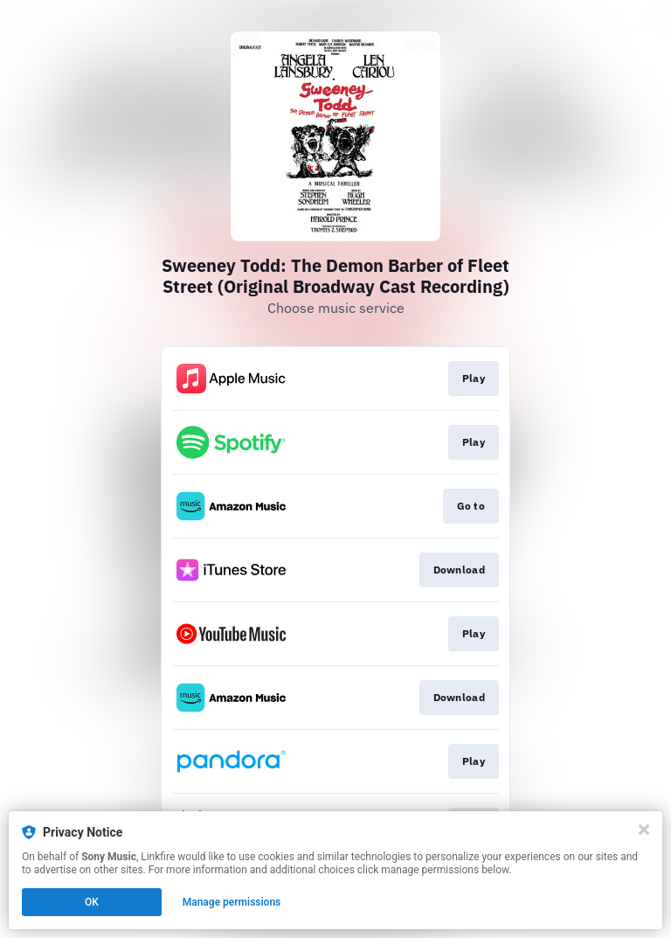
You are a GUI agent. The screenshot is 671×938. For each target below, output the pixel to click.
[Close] (644, 830)
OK (92, 902)
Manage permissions (232, 902)
